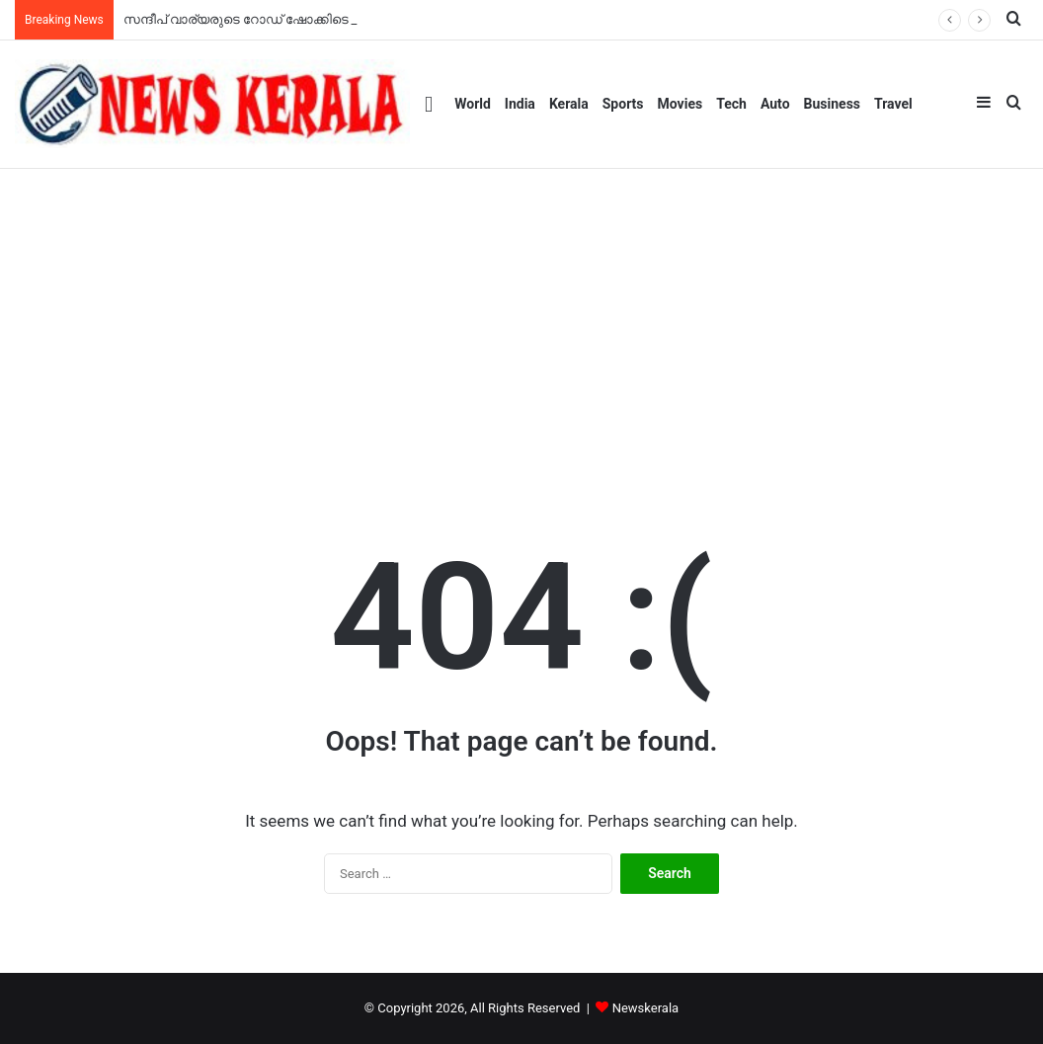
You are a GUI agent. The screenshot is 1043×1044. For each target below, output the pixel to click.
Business (832, 104)
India (520, 104)
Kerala (569, 104)
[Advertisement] (521, 317)
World (472, 104)
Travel (893, 104)
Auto (775, 104)
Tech (731, 104)
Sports (623, 104)
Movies (680, 104)
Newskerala (645, 1008)
